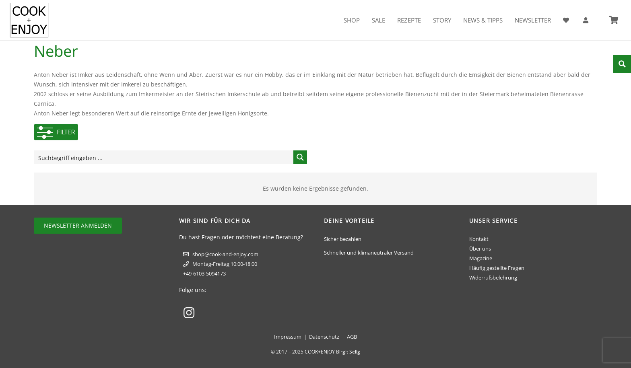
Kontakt (479, 239)
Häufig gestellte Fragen (496, 267)
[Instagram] (189, 313)
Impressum (287, 336)
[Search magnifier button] (300, 157)
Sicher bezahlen (342, 239)
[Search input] (164, 157)
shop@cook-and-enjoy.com (225, 254)
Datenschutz (324, 336)
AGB (352, 336)
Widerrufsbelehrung (493, 277)
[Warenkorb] (614, 20)
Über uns (480, 248)
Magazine (480, 258)
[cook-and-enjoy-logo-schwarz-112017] (29, 20)
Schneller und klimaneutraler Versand (369, 252)
